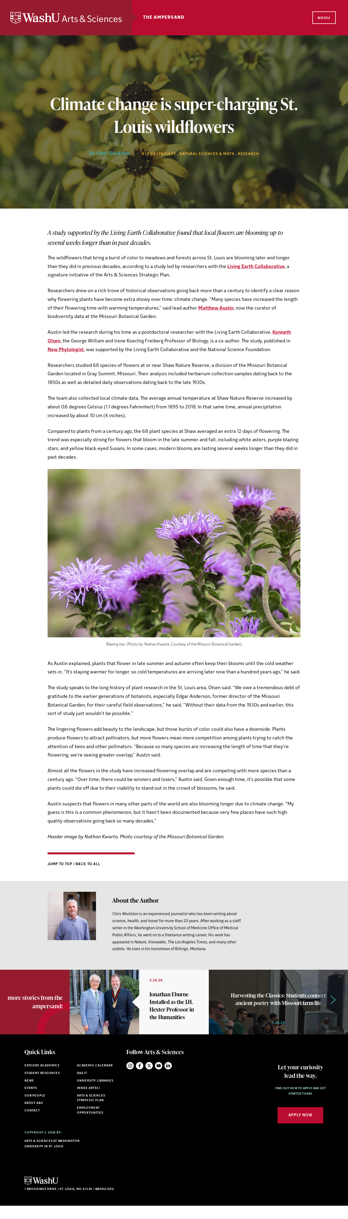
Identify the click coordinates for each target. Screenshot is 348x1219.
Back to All (88, 864)
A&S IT (82, 1086)
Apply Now (300, 1128)
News (29, 1093)
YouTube (159, 1078)
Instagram (130, 1078)
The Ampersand (170, 17)
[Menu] (323, 17)
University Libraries (95, 1093)
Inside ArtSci (88, 1101)
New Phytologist (66, 350)
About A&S (33, 1116)
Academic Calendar (95, 1078)
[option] (139, 1008)
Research (248, 154)
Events (30, 1101)
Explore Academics (42, 1078)
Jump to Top (60, 864)
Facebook (140, 1078)
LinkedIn (168, 1078)
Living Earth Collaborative (256, 266)
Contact (32, 1123)
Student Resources (42, 1086)
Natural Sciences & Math (207, 154)
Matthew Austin (216, 308)
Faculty (167, 154)
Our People (34, 1108)
